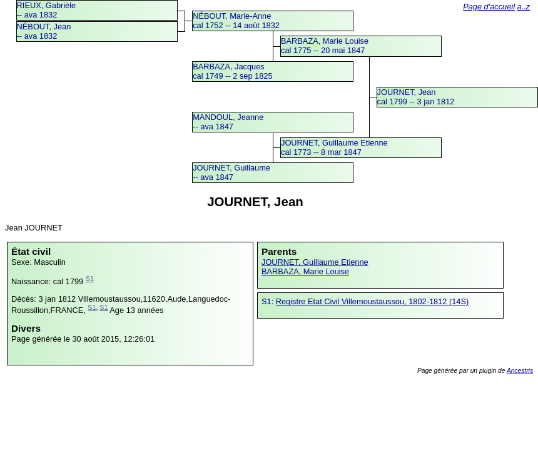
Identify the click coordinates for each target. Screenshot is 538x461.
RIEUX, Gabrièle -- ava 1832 (46, 10)
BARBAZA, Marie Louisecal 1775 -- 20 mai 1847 (324, 45)
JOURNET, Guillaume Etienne (314, 262)
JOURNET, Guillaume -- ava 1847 (231, 172)
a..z (523, 6)
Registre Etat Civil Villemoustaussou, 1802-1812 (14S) (372, 301)
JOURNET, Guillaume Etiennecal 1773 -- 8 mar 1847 (334, 147)
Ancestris (520, 370)
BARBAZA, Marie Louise (305, 271)
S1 (90, 278)
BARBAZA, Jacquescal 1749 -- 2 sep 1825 (232, 71)
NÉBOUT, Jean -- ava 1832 (44, 31)
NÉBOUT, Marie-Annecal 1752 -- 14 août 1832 (236, 20)
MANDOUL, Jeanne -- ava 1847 (228, 121)
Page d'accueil (489, 6)
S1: (268, 301)
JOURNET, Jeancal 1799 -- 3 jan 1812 (416, 96)
